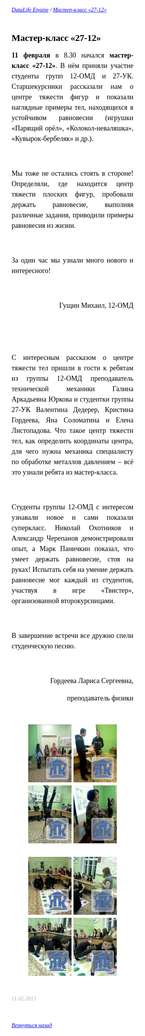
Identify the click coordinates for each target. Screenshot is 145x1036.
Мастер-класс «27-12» (80, 10)
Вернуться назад (32, 1025)
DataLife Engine (30, 10)
